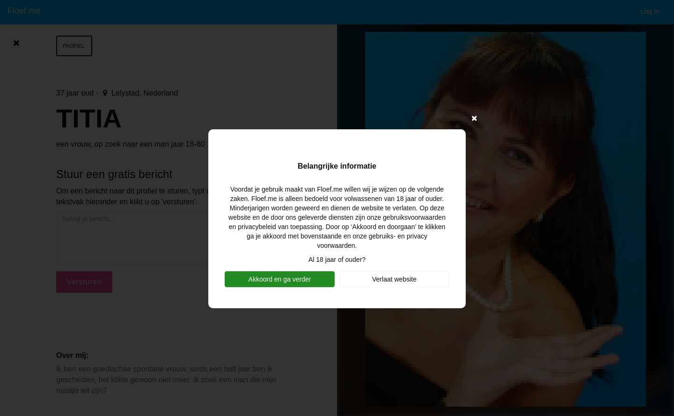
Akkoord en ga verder (280, 279)
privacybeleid (257, 226)
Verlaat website (394, 279)
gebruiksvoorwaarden (414, 217)
